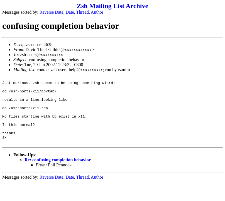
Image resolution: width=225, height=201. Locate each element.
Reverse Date (51, 12)
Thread (82, 12)
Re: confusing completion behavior (58, 172)
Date (70, 12)
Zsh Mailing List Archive (112, 5)
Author (97, 12)
